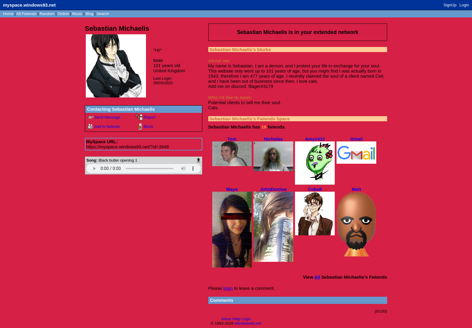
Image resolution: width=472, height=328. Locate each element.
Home (8, 13)
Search (103, 13)
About (226, 319)
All (26, 13)
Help (236, 319)
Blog (89, 13)
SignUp (450, 5)
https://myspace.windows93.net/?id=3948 (127, 146)
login (228, 288)
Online (63, 13)
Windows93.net (247, 323)
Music (77, 13)
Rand (47, 13)
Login (464, 5)
